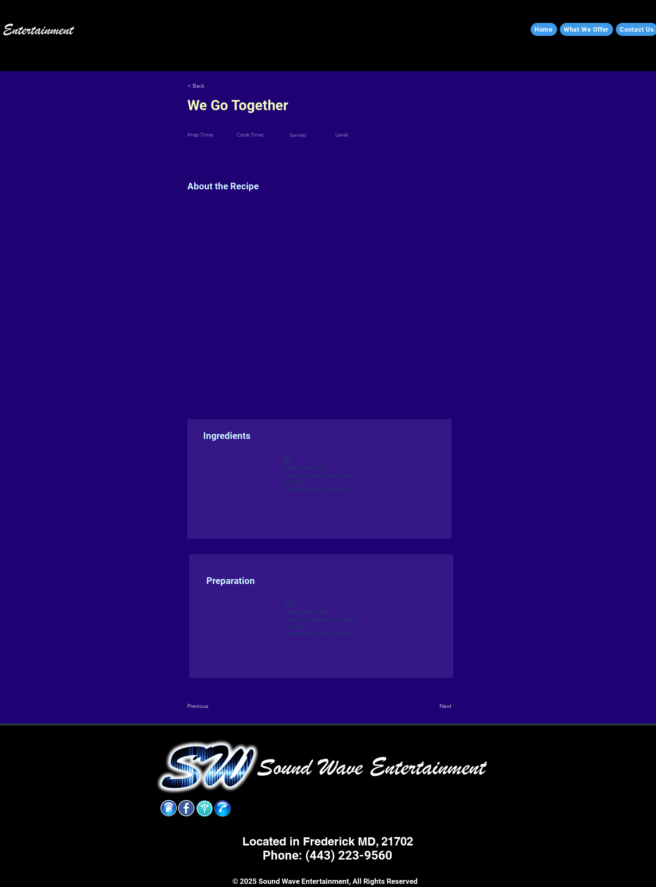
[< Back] (210, 86)
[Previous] (210, 706)
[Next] (433, 706)
